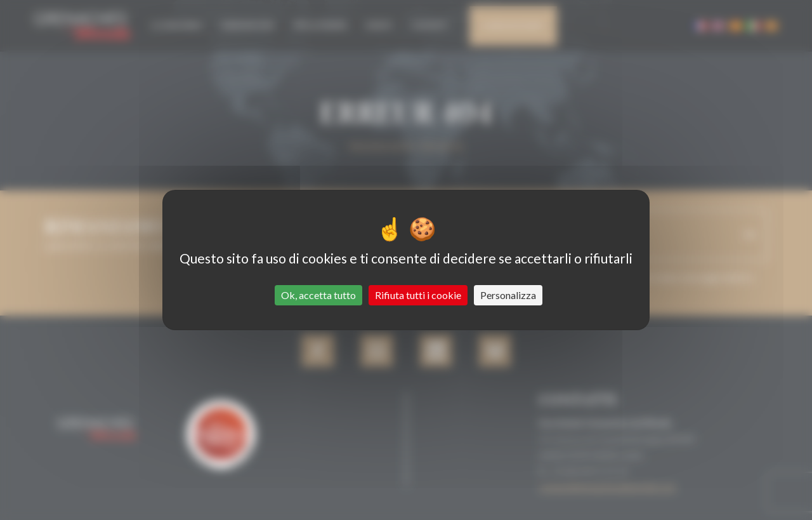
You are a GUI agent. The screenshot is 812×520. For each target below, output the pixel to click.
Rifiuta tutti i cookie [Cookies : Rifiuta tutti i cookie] (418, 295)
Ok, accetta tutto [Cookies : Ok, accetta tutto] (318, 295)
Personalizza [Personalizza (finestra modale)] (508, 295)
